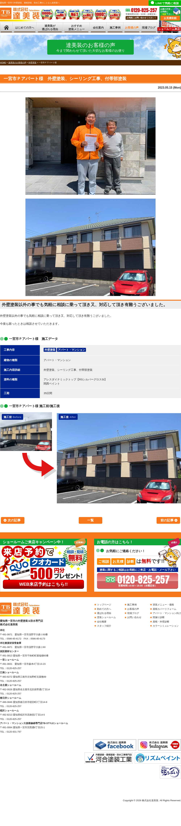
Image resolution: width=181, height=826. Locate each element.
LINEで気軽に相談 (167, 3)
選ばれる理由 (104, 613)
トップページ (104, 604)
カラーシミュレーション (166, 625)
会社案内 (98, 27)
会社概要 (101, 621)
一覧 (90, 520)
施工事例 (115, 27)
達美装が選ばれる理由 (50, 27)
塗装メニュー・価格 (163, 604)
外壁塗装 (50, 349)
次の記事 (14, 520)
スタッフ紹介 (104, 625)
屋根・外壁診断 (161, 621)
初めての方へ (104, 609)
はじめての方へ (24, 27)
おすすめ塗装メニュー (76, 27)
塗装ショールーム (106, 617)
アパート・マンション (71, 349)
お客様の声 (132, 27)
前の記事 (167, 520)
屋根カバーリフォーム (164, 609)
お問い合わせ (134, 617)
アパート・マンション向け (167, 613)
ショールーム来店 (169, 29)
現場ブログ (148, 27)
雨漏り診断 (159, 617)
